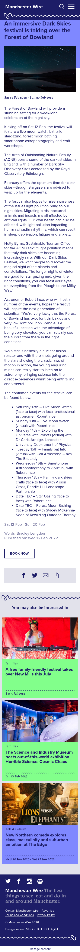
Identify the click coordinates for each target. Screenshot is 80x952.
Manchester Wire (24, 7)
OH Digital (51, 929)
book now (19, 553)
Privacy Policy (46, 915)
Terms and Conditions (19, 915)
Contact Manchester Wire (22, 910)
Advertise (48, 910)
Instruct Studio (25, 929)
